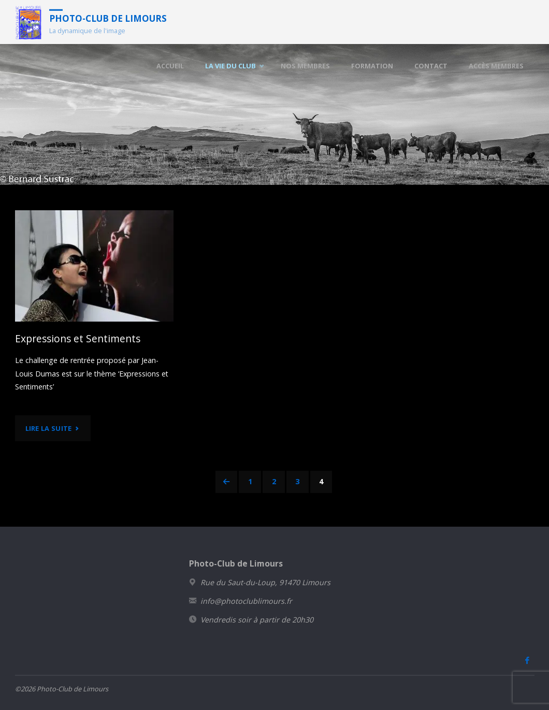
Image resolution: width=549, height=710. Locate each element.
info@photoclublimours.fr (246, 601)
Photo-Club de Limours (108, 18)
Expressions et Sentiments (77, 338)
